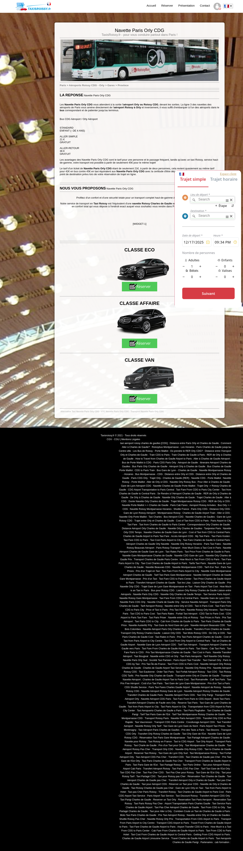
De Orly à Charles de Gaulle (145, 497)
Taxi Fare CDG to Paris (135, 540)
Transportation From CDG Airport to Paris (197, 819)
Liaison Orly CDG (171, 633)
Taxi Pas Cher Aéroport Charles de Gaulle (176, 807)
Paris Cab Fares (178, 505)
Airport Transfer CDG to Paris (193, 826)
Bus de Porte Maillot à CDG (136, 462)
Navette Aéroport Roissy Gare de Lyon (161, 691)
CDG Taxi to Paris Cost (211, 613)
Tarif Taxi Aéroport (187, 644)
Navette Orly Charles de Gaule (178, 497)
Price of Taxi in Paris (157, 609)
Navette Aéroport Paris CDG (180, 695)
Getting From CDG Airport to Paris (212, 834)
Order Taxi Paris (165, 671)
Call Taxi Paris (217, 679)
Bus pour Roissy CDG (162, 590)
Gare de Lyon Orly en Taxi (189, 788)
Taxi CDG (212, 671)
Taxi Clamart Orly (212, 660)
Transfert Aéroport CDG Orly (215, 795)
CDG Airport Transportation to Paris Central (151, 489)
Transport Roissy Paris (157, 718)
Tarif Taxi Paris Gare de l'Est (155, 714)
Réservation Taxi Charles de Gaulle (206, 776)
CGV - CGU (113, 439)
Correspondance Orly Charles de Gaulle (208, 524)
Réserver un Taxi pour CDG (183, 784)
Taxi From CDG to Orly (213, 807)
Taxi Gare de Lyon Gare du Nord (180, 726)
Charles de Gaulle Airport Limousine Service (145, 838)
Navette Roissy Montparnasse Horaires (151, 509)
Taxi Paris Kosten (220, 536)
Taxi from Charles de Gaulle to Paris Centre (162, 524)
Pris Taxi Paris (177, 609)
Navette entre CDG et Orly (164, 656)
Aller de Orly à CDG (157, 482)
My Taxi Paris (202, 536)
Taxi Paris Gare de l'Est (145, 764)
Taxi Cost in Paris (201, 652)
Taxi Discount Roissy (187, 795)
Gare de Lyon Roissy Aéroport (140, 513)
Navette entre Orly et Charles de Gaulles (208, 815)
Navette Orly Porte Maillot (133, 516)
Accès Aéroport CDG (182, 536)
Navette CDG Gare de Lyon (189, 555)
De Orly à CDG (217, 633)
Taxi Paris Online (192, 764)
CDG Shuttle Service (136, 687)
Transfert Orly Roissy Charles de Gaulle (159, 733)
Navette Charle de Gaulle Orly (163, 602)
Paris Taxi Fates (212, 544)
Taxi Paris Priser (157, 617)
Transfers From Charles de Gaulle (212, 629)
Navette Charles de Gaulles (200, 516)
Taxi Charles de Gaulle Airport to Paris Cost (201, 792)
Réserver (167, 5)
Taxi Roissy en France (160, 741)
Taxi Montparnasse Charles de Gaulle (205, 745)
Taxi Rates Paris (174, 551)
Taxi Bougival (141, 656)
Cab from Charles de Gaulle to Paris (180, 621)
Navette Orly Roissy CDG (188, 749)
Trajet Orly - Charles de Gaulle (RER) (169, 478)
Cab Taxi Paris (217, 648)
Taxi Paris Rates (165, 613)
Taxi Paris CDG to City (147, 621)
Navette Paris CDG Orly (132, 602)
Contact (205, 5)
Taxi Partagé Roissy (170, 764)
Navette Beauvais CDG (158, 567)
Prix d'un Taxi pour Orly (171, 745)
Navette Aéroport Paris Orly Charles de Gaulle (167, 629)
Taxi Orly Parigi (205, 695)
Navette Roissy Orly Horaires (202, 609)
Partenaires (206, 842)
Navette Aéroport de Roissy (206, 687)
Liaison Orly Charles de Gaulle (209, 582)
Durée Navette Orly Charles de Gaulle (148, 501)
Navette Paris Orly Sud (135, 660)
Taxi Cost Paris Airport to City (165, 540)
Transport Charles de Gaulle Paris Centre (156, 559)
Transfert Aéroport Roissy (156, 768)
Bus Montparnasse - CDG (149, 474)
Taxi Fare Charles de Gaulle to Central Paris (206, 540)
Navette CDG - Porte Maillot (206, 478)
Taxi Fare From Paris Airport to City (180, 571)
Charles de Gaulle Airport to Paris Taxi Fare (146, 536)
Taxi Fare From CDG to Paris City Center (198, 489)
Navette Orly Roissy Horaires (186, 544)
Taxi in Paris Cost (204, 606)
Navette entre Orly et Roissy (183, 617)
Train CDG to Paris (159, 454)
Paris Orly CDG (199, 509)
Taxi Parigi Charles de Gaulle (135, 799)
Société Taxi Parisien (160, 660)
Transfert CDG (176, 757)
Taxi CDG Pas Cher (130, 772)
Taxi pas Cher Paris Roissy (142, 792)
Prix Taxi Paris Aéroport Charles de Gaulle (199, 637)
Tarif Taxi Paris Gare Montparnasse (172, 575)
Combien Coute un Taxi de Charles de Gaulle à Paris (202, 811)
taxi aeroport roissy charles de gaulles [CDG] (144, 443)
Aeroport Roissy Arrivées (202, 505)
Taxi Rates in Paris (165, 637)
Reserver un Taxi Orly (164, 799)
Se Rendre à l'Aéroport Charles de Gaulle (179, 493)
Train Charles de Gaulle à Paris (188, 454)
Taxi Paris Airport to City (173, 706)
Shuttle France (181, 509)
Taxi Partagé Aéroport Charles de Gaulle (208, 737)
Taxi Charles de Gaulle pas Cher (203, 757)
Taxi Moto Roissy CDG (195, 633)
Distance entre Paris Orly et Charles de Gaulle (194, 443)
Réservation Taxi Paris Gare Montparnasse (162, 737)
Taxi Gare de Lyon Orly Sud (173, 753)
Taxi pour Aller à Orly (161, 811)
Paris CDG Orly (139, 478)
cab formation (222, 842)
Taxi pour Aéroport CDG (154, 784)
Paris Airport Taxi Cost (206, 586)
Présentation (186, 5)
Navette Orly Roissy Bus (183, 482)
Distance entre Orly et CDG (179, 474)
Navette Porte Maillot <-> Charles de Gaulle (145, 505)
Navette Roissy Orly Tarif (148, 726)
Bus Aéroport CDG (173, 516)
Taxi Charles (155, 516)
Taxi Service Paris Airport (216, 594)
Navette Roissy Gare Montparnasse (138, 598)
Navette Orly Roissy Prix (198, 668)
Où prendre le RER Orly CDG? (186, 451)
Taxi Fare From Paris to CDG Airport (192, 699)
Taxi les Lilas (184, 582)
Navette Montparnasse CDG (187, 567)
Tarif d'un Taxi (211, 567)
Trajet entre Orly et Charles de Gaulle (154, 520)
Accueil (151, 5)
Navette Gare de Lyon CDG (215, 598)
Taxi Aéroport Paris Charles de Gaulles (159, 730)
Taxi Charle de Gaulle (145, 745)
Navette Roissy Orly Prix (160, 819)
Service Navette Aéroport (194, 602)
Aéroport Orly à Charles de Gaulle (187, 466)
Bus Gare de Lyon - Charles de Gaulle (177, 470)
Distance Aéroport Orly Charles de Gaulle (144, 528)
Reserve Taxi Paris (188, 702)
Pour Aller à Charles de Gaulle (214, 482)
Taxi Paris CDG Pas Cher (185, 768)
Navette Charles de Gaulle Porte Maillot (174, 485)
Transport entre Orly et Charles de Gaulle (197, 675)
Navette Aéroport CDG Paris (156, 699)
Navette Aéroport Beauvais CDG (208, 625)
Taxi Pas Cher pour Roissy (180, 772)
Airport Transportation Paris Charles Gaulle (187, 803)
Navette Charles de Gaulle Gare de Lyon (165, 532)
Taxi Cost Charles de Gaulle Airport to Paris (164, 563)
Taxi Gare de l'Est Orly (208, 772)
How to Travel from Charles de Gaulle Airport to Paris (163, 458)
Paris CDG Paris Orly (164, 462)
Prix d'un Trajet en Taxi (148, 571)
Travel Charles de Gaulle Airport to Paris (192, 838)
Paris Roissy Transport (168, 547)
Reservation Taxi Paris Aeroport (195, 799)
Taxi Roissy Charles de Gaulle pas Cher (152, 788)
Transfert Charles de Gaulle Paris (145, 695)
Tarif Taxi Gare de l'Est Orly (215, 768)
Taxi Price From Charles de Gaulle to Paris (207, 551)
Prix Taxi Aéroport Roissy (171, 815)
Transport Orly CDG (162, 749)
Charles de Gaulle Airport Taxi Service (163, 668)
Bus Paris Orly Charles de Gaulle (149, 466)
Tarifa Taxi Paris (197, 563)
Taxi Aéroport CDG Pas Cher (151, 757)
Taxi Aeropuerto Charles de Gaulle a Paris (159, 710)
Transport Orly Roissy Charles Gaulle (140, 633)
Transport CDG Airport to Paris (172, 823)
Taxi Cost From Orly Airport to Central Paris (187, 640)
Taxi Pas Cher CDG (153, 772)
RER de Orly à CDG (219, 501)
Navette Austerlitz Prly (140, 625)
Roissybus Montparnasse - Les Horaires (173, 447)
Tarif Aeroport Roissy (152, 606)
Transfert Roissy (167, 792)
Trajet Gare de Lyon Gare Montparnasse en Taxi (167, 586)
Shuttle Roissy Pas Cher (132, 819)
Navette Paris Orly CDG (146, 594)
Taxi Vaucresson (143, 722)
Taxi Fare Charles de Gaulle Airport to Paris (152, 826)
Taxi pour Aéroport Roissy (216, 764)
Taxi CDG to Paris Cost (142, 613)
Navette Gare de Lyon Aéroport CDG (156, 644)
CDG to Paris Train (145, 470)
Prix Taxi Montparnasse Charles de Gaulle (168, 652)
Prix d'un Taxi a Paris (219, 683)
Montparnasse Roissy (169, 513)
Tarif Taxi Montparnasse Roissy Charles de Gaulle (198, 714)
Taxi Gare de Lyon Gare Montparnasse (185, 683)
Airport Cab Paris (132, 768)
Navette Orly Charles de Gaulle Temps (181, 594)
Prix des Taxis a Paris (192, 730)
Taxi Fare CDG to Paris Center (175, 578)
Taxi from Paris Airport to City (143, 706)
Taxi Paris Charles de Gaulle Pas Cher (162, 761)
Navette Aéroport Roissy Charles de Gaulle (207, 691)
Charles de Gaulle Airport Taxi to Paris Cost (166, 679)
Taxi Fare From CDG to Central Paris (179, 598)
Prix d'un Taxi (150, 578)
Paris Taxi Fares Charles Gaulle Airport (169, 687)
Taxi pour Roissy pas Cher (172, 776)
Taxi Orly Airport (204, 741)
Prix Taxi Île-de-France (154, 664)
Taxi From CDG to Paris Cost (182, 664)
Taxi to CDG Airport (184, 741)
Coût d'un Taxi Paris (151, 683)
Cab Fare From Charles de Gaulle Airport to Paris (178, 830)
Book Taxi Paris (221, 699)
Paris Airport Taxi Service (160, 795)
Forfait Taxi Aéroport (186, 613)
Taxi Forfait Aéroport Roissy (190, 671)
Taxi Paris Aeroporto (190, 656)
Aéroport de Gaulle (188, 462)
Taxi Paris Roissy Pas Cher (148, 803)
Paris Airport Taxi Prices (212, 726)
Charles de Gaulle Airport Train (198, 513)
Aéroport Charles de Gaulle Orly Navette (147, 544)
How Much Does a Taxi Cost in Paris (201, 547)
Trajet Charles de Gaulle (209, 497)
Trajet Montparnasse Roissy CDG (189, 501)
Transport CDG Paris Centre (169, 722)
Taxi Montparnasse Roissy (204, 753)
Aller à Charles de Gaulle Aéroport (212, 458)
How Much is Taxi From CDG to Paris (199, 559)
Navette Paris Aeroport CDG (186, 718)
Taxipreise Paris (212, 528)
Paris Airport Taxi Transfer (187, 660)
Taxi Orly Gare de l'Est (194, 733)
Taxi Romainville (199, 679)
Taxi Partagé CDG (145, 776)
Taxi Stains (202, 648)
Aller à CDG (223, 513)
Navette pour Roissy (135, 741)
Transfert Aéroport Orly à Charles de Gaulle (191, 780)
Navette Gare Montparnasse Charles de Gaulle (147, 555)
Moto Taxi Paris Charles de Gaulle (138, 815)
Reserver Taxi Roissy (145, 753)
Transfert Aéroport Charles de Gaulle (155, 582)
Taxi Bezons (212, 730)
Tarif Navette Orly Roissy (217, 656)
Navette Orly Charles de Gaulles (185, 528)
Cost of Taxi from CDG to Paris (192, 520)
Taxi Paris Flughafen (194, 710)
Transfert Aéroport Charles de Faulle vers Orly (151, 702)
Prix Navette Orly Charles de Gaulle (154, 675)
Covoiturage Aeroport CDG (200, 722)
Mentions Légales (130, 439)
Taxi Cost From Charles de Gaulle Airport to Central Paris (161, 834)
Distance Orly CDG (219, 509)
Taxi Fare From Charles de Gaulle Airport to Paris (168, 648)
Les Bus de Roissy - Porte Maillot (150, 451)
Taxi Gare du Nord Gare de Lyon (171, 625)
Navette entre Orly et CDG (179, 606)
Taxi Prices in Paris (210, 617)
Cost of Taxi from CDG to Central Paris (209, 532)
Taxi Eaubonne (147, 671)
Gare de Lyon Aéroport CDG (136, 485)
